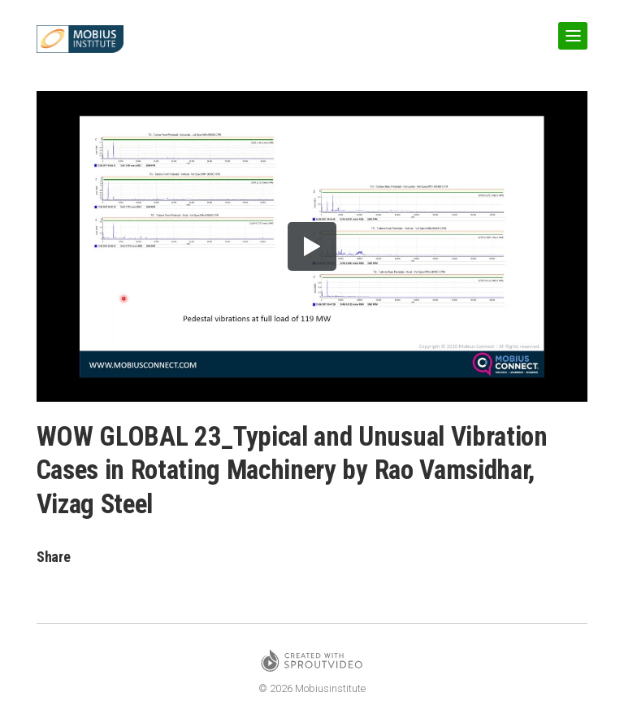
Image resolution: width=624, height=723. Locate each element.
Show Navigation (569, 29)
